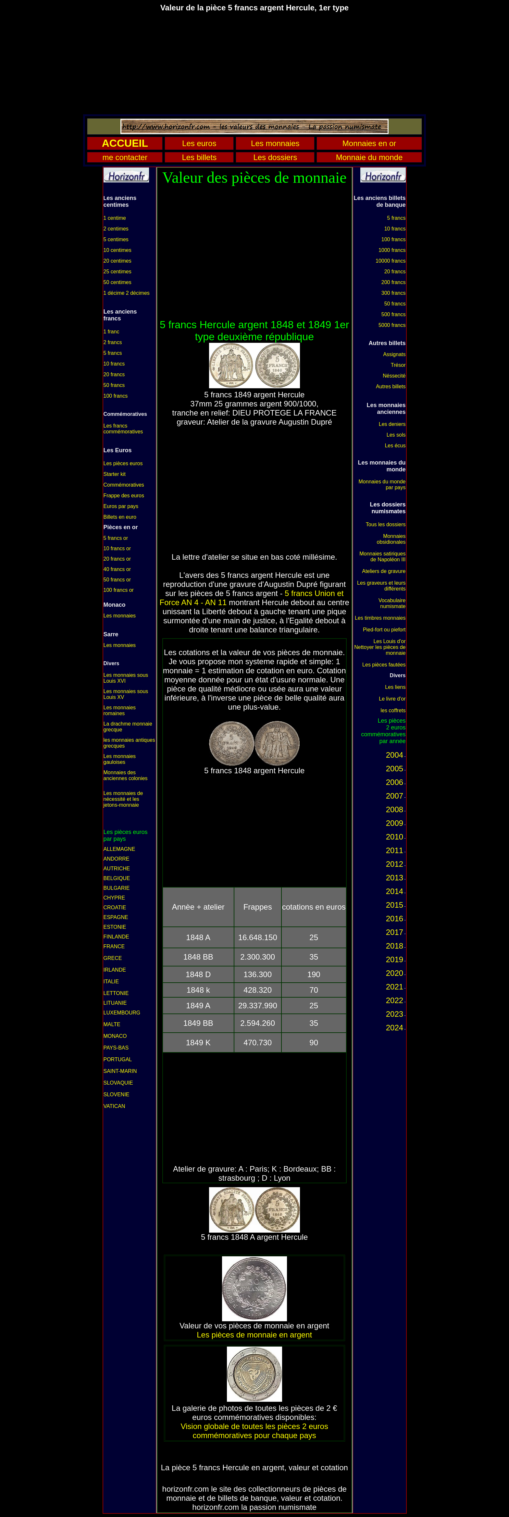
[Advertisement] (254, 63)
